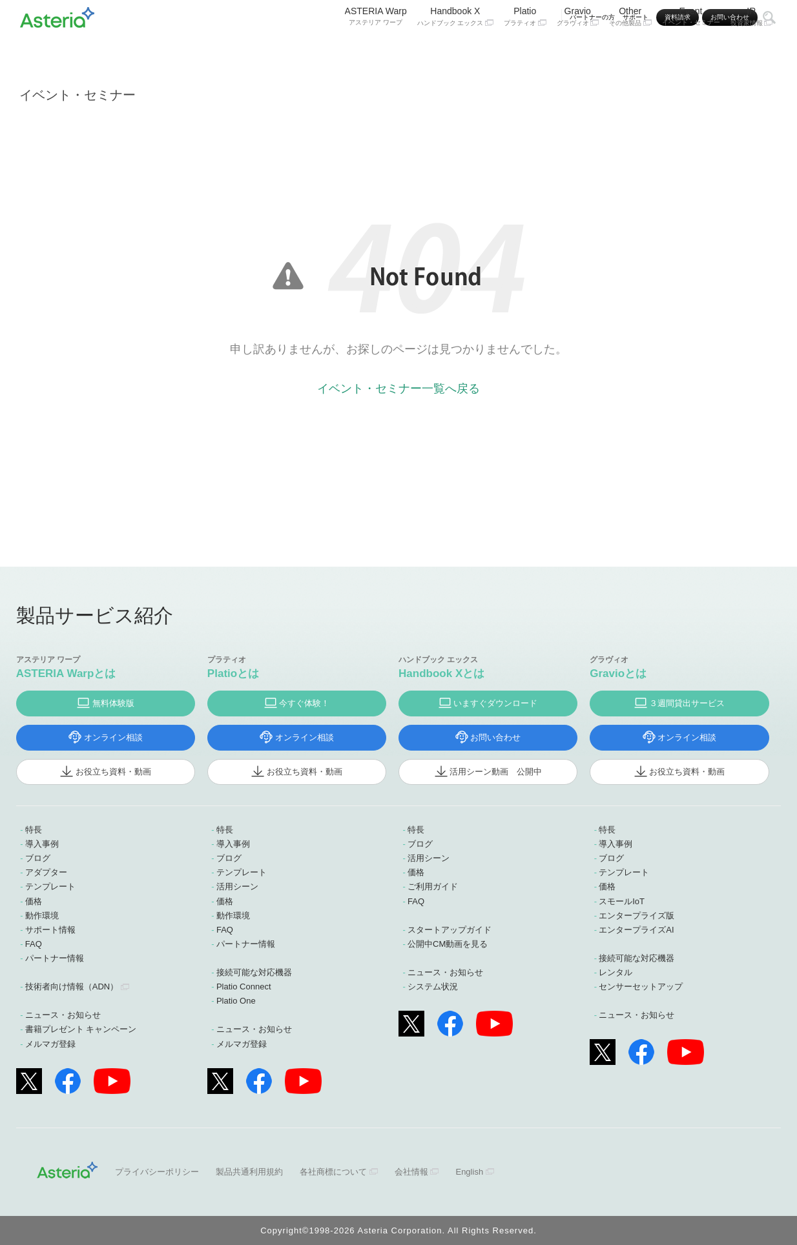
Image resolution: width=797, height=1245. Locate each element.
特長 (33, 830)
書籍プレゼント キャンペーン (81, 1029)
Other (630, 50)
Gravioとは (618, 673)
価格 (33, 901)
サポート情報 (50, 930)
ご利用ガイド (433, 886)
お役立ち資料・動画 (113, 771)
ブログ (37, 858)
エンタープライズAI (636, 930)
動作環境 (42, 915)
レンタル (615, 972)
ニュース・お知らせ (63, 1015)
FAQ (33, 944)
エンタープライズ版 (636, 915)
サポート (635, 17)
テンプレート (50, 886)
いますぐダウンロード (495, 703)
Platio (525, 50)
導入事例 (42, 844)
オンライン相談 (113, 737)
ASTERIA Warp (376, 49)
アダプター (46, 872)
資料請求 (677, 17)
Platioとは (233, 673)
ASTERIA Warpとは (66, 673)
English (469, 1172)
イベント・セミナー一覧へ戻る (398, 388)
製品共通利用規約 (249, 1172)
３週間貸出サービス (687, 703)
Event (691, 49)
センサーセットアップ (641, 986)
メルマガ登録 (50, 1044)
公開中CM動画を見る (448, 944)
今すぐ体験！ (304, 703)
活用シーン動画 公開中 (496, 771)
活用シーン (237, 886)
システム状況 (433, 986)
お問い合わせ (729, 17)
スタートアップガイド (450, 930)
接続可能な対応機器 (254, 972)
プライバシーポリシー (157, 1172)
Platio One (236, 1001)
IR (751, 50)
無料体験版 (113, 703)
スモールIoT (622, 901)
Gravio (578, 50)
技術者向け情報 (71, 986)
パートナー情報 (54, 958)
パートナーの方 (592, 17)
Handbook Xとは (441, 673)
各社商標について (333, 1172)
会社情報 (411, 1172)
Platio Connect (243, 986)
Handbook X (455, 50)
